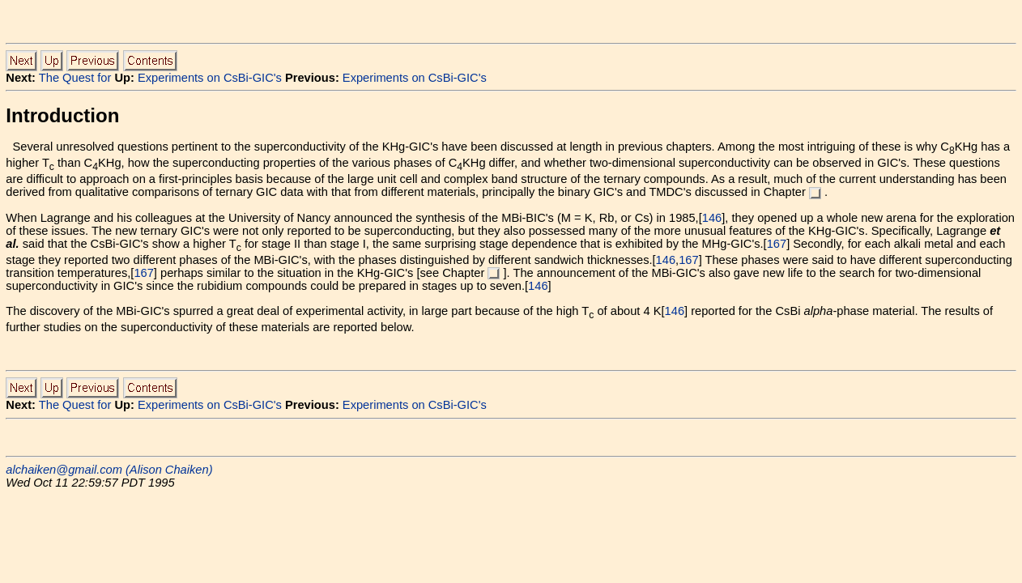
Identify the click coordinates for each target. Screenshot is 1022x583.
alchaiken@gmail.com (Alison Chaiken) (109, 469)
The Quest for (75, 77)
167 (776, 243)
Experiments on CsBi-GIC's (210, 77)
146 (712, 217)
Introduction (62, 115)
